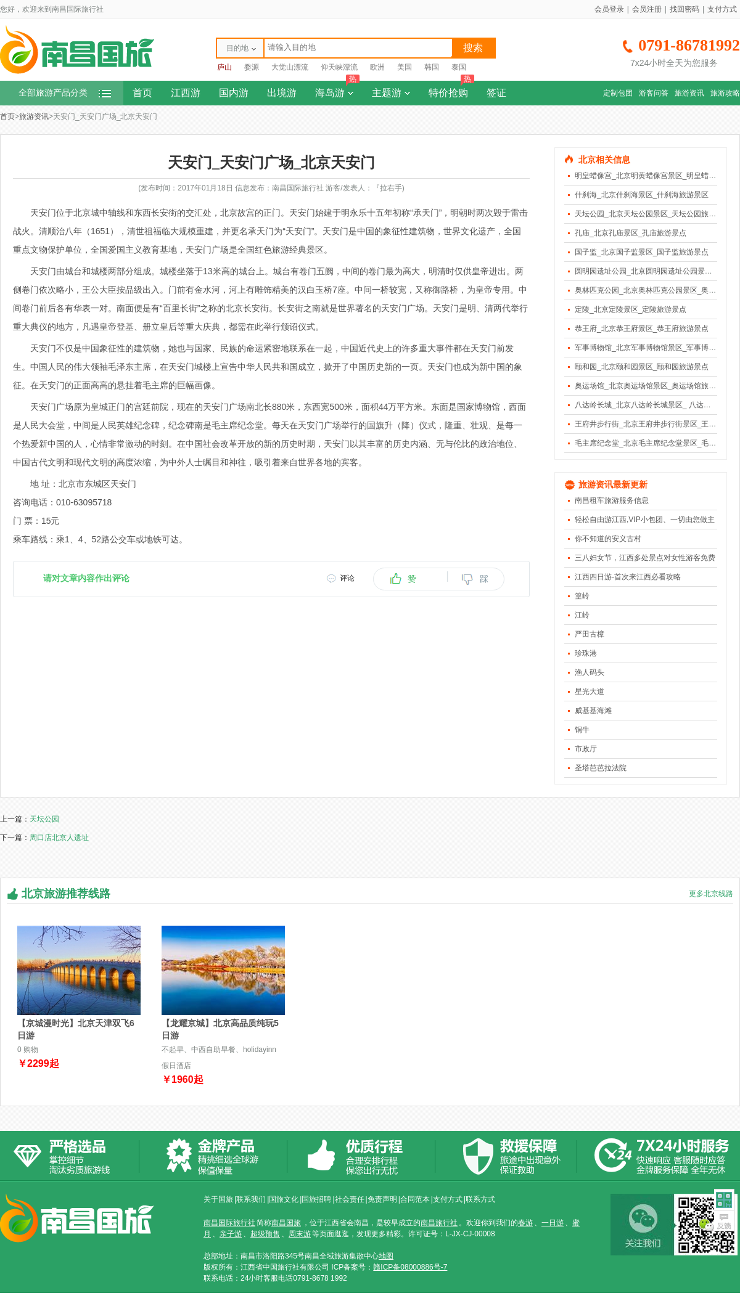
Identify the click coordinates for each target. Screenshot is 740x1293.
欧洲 (377, 67)
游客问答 (653, 93)
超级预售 (265, 1234)
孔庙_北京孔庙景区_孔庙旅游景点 (630, 233)
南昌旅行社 (439, 1222)
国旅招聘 (316, 1199)
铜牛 (582, 729)
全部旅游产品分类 (64, 92)
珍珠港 (586, 653)
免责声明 (382, 1199)
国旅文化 (283, 1199)
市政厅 (586, 748)
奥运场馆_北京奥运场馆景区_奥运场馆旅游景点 (653, 385)
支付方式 (722, 9)
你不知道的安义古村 (608, 538)
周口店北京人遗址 (59, 837)
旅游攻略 (725, 93)
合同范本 (415, 1199)
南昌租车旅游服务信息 (612, 500)
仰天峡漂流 (339, 67)
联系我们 (251, 1199)
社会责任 (349, 1199)
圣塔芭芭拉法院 (601, 768)
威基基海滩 (593, 710)
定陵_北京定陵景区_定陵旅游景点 (630, 309)
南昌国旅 (286, 1222)
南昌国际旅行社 (229, 1222)
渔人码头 (589, 672)
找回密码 (684, 9)
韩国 (431, 67)
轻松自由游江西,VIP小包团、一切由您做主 (645, 519)
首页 (142, 93)
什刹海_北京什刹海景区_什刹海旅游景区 (642, 194)
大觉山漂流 (289, 67)
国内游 (234, 93)
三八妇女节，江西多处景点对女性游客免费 (645, 557)
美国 (404, 67)
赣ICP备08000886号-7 (410, 1267)
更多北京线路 (711, 893)
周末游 (300, 1234)
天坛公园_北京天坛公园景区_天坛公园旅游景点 (653, 214)
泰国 (458, 67)
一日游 (552, 1222)
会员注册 (647, 9)
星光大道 (589, 691)
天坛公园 (44, 819)
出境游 (282, 93)
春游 (525, 1222)
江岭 (582, 615)
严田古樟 (589, 634)
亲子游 (231, 1234)
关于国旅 (218, 1199)
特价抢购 (451, 89)
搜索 (473, 48)
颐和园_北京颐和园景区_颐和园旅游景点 (642, 366)
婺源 (251, 67)
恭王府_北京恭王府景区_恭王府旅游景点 (642, 328)
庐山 (224, 67)
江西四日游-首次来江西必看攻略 (628, 577)
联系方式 (480, 1199)
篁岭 (582, 596)
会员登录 (609, 9)
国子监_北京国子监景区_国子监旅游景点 (642, 252)
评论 (347, 578)
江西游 (185, 93)
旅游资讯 (689, 93)
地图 (386, 1256)
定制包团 (618, 93)
